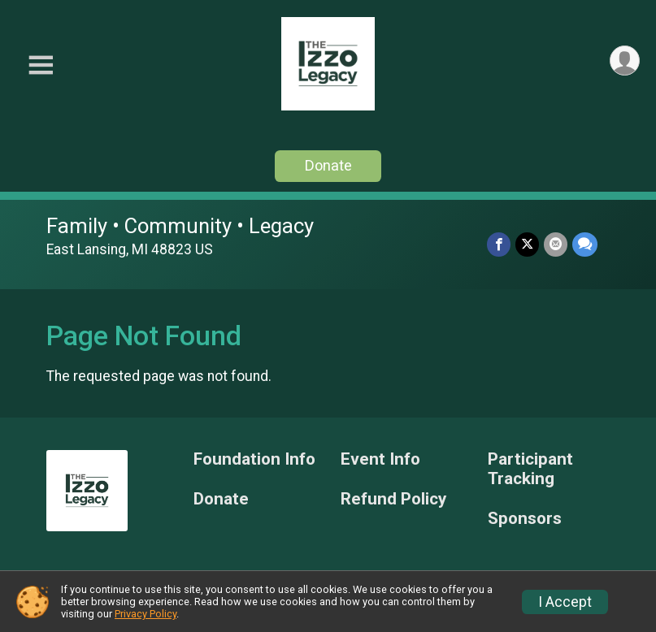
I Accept (565, 602)
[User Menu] (625, 60)
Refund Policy (393, 499)
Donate (328, 165)
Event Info (380, 459)
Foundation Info (254, 459)
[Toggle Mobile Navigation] (40, 65)
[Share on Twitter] (527, 244)
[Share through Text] (584, 244)
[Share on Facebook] (498, 244)
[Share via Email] (555, 244)
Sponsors (525, 518)
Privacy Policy (145, 614)
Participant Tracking (530, 469)
